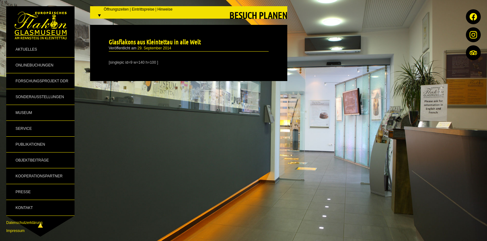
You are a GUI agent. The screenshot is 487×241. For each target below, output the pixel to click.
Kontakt (24, 208)
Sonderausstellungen (40, 97)
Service (24, 128)
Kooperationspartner (39, 176)
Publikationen (30, 144)
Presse (23, 192)
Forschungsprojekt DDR (42, 81)
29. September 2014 (154, 48)
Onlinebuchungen (34, 65)
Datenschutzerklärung (24, 223)
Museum (24, 113)
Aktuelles (26, 49)
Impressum (15, 231)
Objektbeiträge (32, 160)
